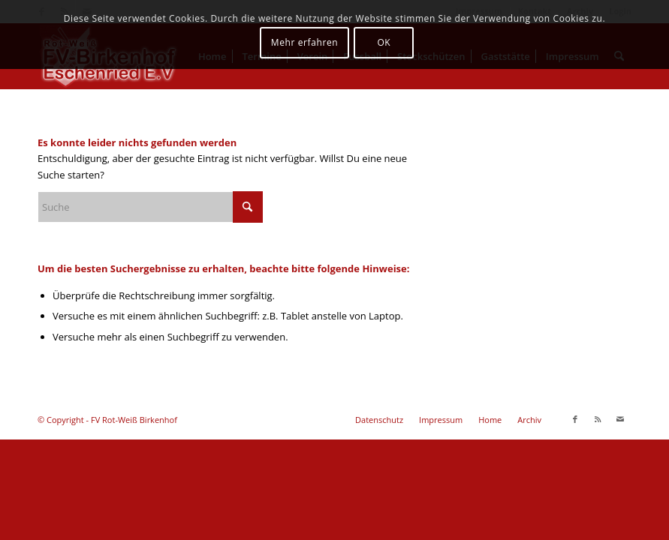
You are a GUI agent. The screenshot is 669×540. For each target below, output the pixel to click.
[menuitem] (379, 420)
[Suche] (150, 207)
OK (383, 42)
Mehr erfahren (304, 42)
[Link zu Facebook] (575, 419)
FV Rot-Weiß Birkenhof (134, 419)
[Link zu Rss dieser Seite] (597, 419)
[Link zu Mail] (620, 419)
